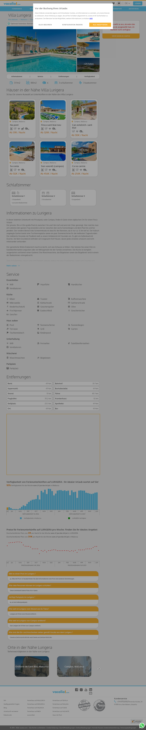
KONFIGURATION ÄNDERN (72, 25)
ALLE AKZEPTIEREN (100, 25)
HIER (91, 18)
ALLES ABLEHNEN (45, 25)
